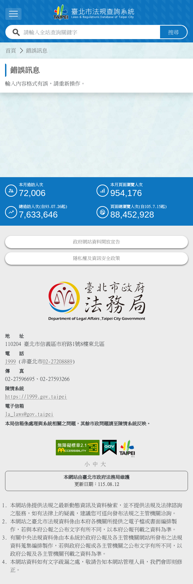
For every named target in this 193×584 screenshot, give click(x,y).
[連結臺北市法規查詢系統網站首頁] (94, 12)
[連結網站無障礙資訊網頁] (78, 447)
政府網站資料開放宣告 (96, 241)
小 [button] (87, 464)
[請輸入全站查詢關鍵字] (90, 32)
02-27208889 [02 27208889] (57, 361)
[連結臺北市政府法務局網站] (96, 301)
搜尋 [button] (173, 32)
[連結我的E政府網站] (109, 447)
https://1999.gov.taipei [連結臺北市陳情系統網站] (36, 396)
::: (4, 46)
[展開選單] (13, 14)
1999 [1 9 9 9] (10, 361)
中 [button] (95, 464)
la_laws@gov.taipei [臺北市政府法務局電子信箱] (29, 414)
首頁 (10, 50)
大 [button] (103, 464)
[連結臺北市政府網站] (127, 448)
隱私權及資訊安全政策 (96, 258)
